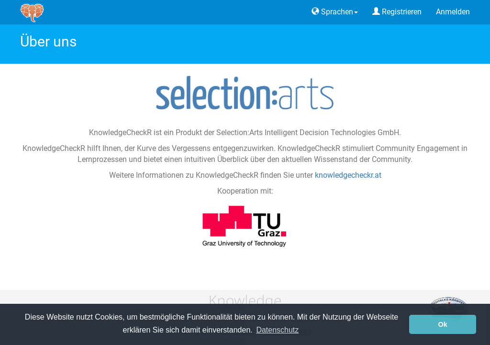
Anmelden (453, 11)
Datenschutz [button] (277, 330)
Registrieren (397, 11)
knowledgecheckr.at (348, 175)
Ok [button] (442, 324)
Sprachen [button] (335, 11)
